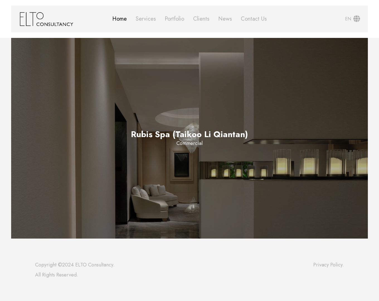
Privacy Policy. (328, 264)
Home (119, 19)
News (225, 19)
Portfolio (174, 19)
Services (146, 19)
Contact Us (254, 19)
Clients (201, 19)
